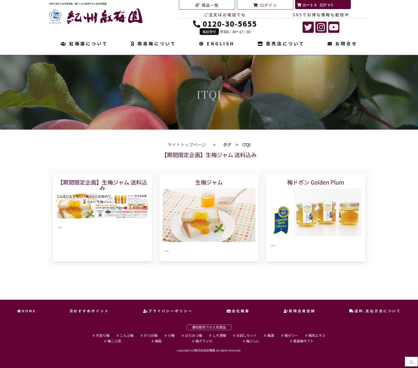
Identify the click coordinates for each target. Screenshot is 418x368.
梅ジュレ (252, 340)
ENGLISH (216, 44)
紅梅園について (84, 44)
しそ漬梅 (219, 335)
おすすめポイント (89, 310)
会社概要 (238, 310)
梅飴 (158, 340)
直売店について (281, 44)
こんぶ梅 (126, 335)
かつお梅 (150, 335)
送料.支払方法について (375, 310)
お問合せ (342, 44)
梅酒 (270, 335)
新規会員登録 (300, 310)
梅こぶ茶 (114, 340)
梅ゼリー (291, 335)
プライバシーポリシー (168, 310)
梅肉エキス (316, 335)
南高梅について (153, 44)
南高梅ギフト (303, 340)
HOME (26, 310)
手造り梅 (102, 335)
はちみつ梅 (193, 335)
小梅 (171, 335)
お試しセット (246, 335)
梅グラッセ (203, 340)
